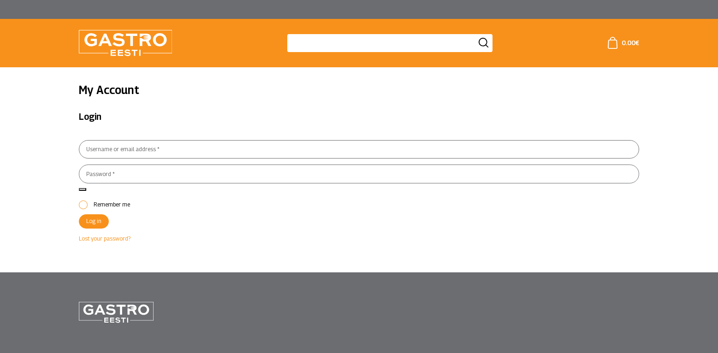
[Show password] (82, 189)
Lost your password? (105, 238)
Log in (93, 221)
